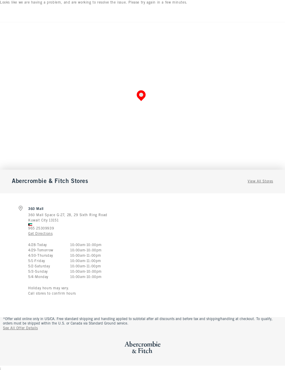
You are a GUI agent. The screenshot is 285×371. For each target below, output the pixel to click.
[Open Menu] (6, 13)
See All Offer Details (20, 328)
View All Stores (260, 181)
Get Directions (40, 234)
